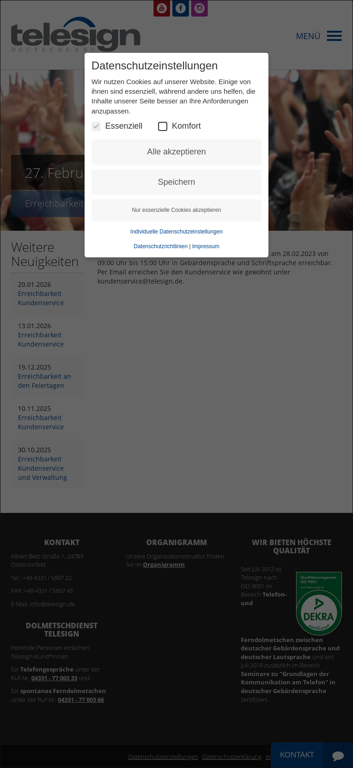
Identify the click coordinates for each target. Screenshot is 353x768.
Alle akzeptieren (176, 151)
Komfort (179, 126)
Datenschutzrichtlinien (161, 246)
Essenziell (116, 126)
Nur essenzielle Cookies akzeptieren (176, 210)
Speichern (176, 182)
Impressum (205, 246)
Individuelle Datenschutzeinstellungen (177, 231)
